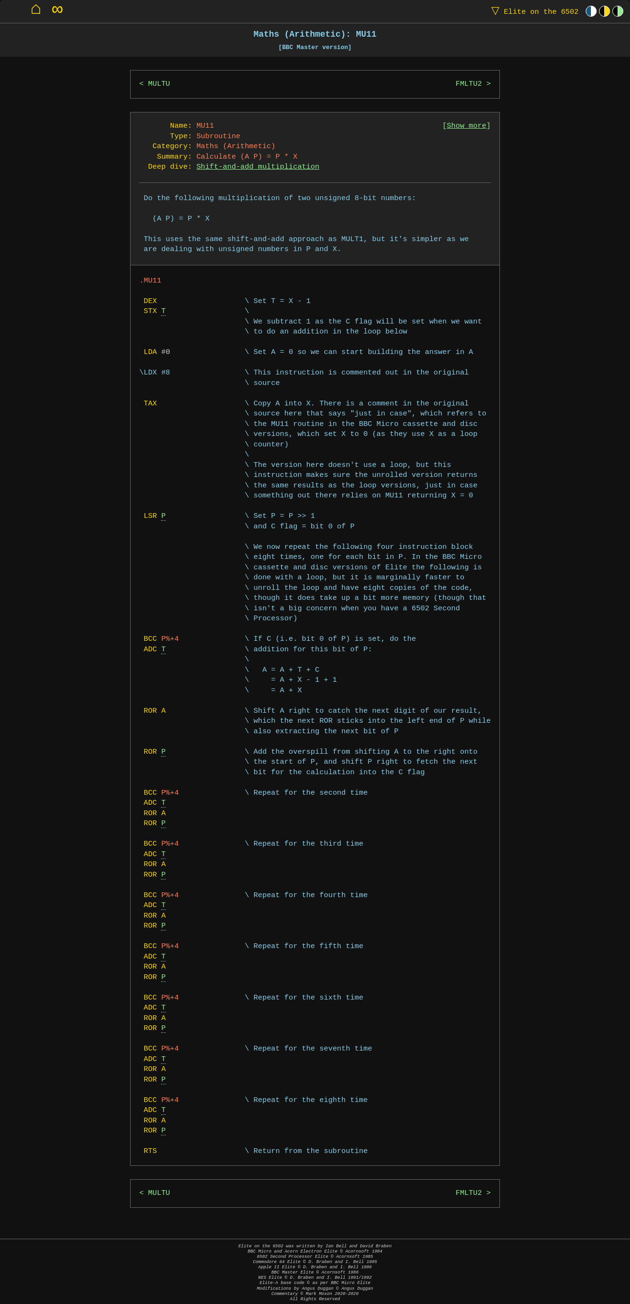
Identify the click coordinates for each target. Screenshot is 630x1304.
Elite (533, 11)
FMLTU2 (469, 84)
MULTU (159, 84)
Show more (467, 126)
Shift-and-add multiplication (257, 167)
